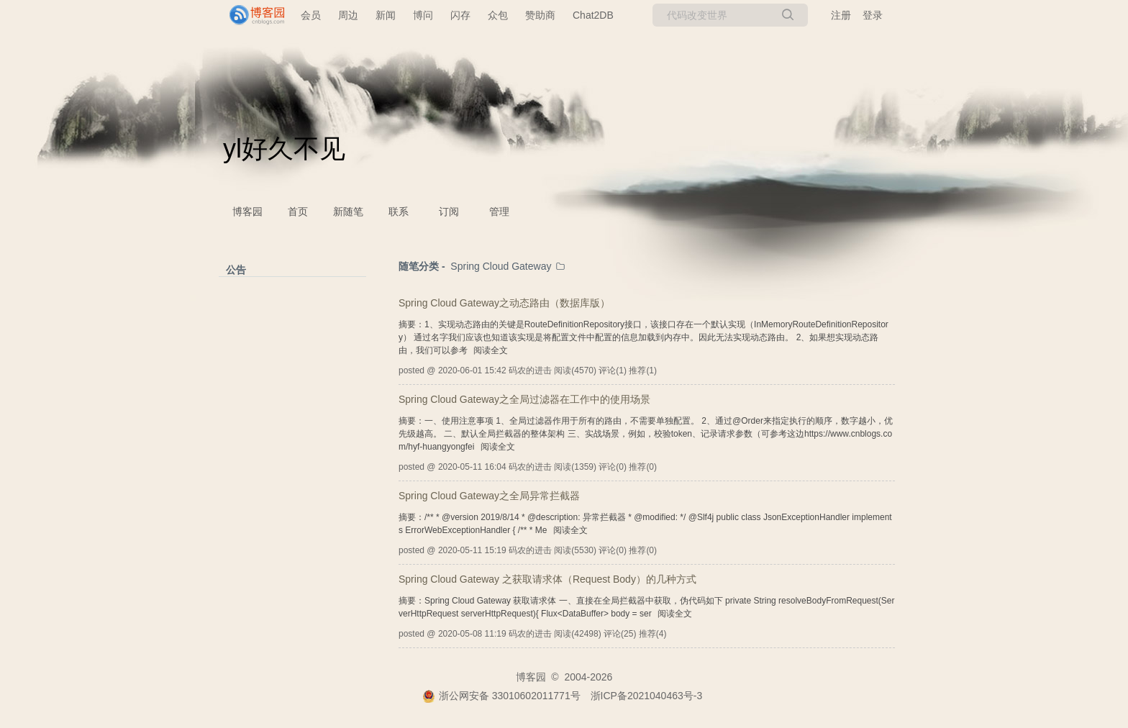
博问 (423, 15)
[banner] (251, 15)
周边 (348, 15)
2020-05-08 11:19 (472, 634)
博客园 (247, 211)
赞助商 (540, 15)
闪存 (460, 15)
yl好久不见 (284, 148)
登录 (873, 15)
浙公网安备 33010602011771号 (501, 695)
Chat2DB (593, 15)
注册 (841, 15)
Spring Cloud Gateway (500, 266)
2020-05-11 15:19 (472, 550)
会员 (311, 15)
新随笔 (348, 211)
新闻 (386, 15)
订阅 (449, 211)
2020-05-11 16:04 (472, 467)
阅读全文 (490, 350)
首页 (298, 211)
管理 (499, 211)
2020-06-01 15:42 (472, 370)
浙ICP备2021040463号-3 (647, 695)
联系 (398, 211)
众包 (498, 15)
